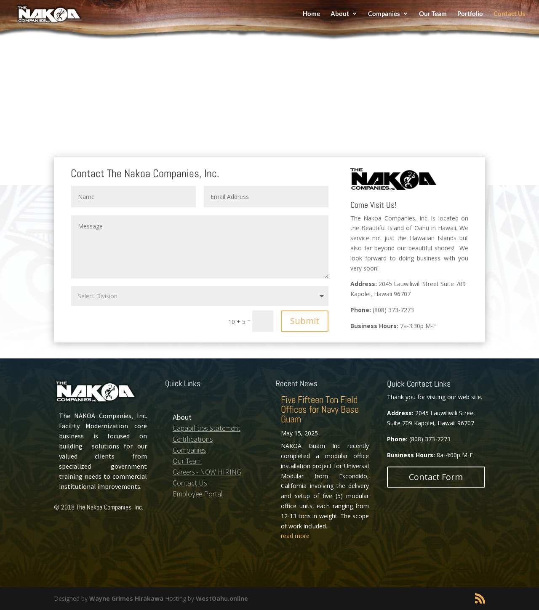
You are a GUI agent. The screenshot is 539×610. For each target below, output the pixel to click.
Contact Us (510, 16)
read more (295, 536)
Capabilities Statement (206, 428)
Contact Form (436, 477)
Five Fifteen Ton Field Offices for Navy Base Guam (320, 409)
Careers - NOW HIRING (207, 472)
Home (311, 16)
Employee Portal (198, 494)
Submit (304, 320)
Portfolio (470, 16)
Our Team (433, 16)
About (340, 16)
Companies (384, 16)
